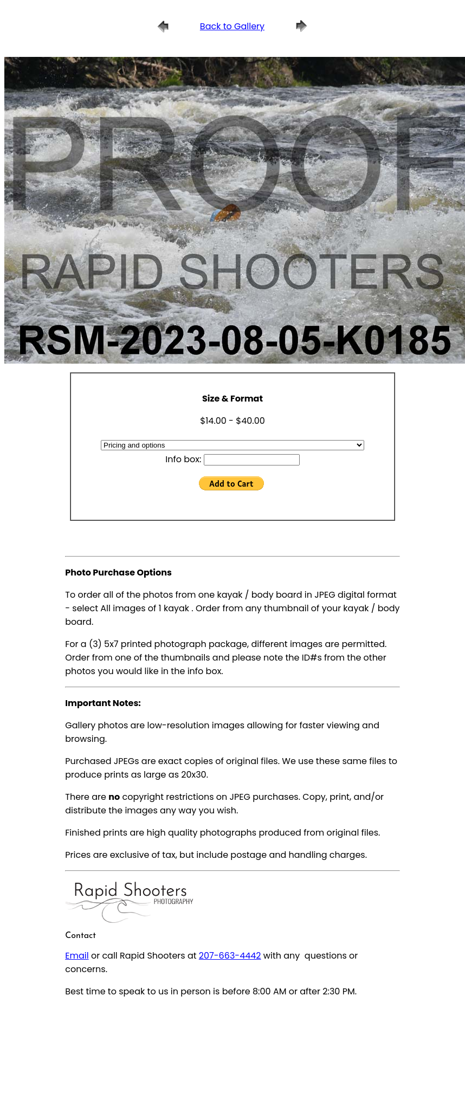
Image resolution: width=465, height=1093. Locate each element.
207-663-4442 (230, 955)
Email (76, 955)
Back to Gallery (232, 26)
